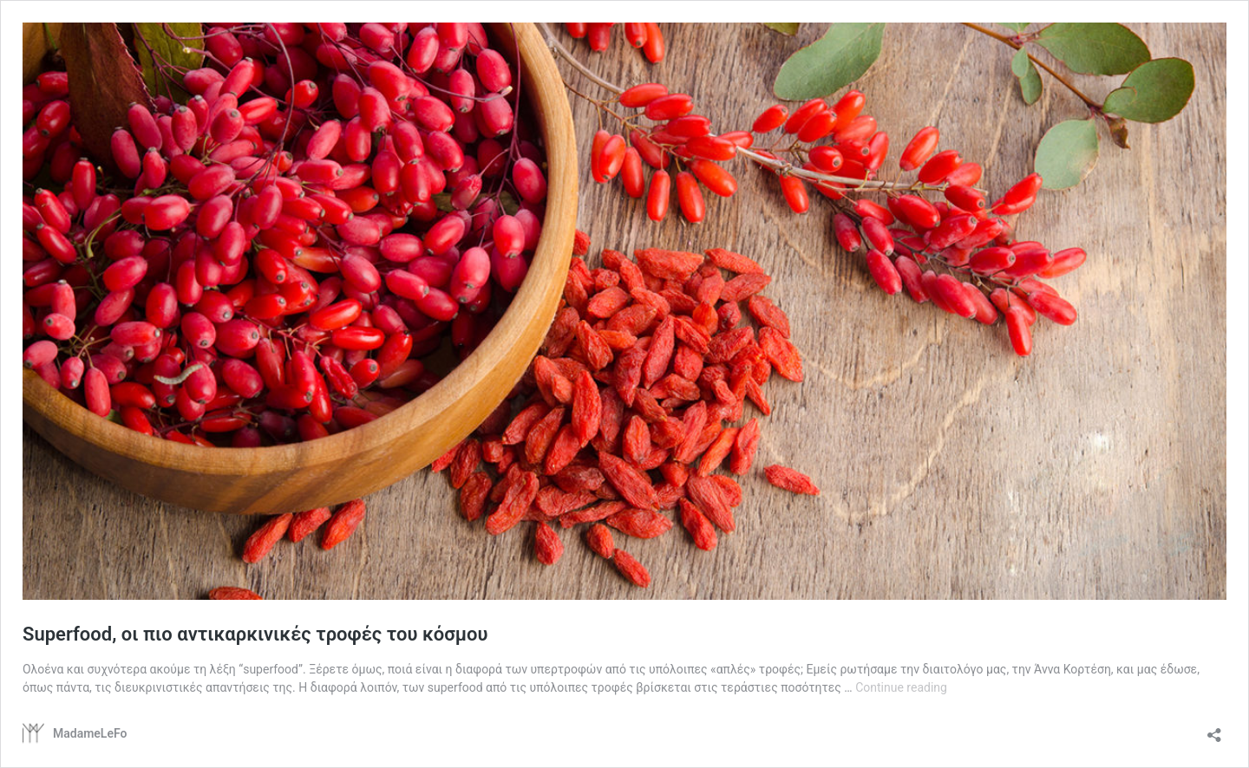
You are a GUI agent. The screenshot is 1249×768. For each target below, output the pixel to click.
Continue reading (901, 687)
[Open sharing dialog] (1214, 729)
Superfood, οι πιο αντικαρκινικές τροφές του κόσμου (255, 634)
